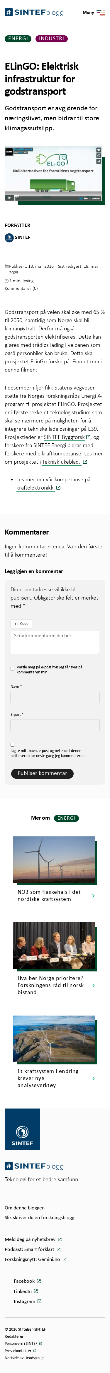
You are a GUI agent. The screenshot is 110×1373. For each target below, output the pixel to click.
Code (21, 624)
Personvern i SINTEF (21, 1344)
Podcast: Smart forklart (30, 1249)
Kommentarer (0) (21, 288)
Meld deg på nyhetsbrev (31, 1239)
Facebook (24, 1281)
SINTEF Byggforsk (64, 436)
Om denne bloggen (25, 1208)
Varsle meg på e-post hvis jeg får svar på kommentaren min (46, 670)
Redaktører (14, 1336)
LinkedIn (23, 1291)
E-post (17, 715)
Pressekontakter (18, 1351)
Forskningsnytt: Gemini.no (33, 1259)
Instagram (24, 1301)
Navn (16, 687)
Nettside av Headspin (22, 1358)
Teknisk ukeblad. (62, 461)
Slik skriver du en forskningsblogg (39, 1218)
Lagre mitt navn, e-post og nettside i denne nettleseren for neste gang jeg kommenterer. (47, 753)
